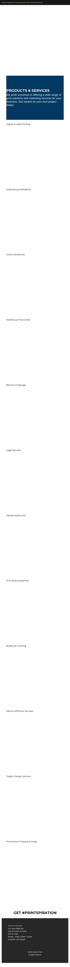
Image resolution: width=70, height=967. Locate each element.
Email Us (39, 2)
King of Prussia (14, 2)
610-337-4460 (28, 2)
